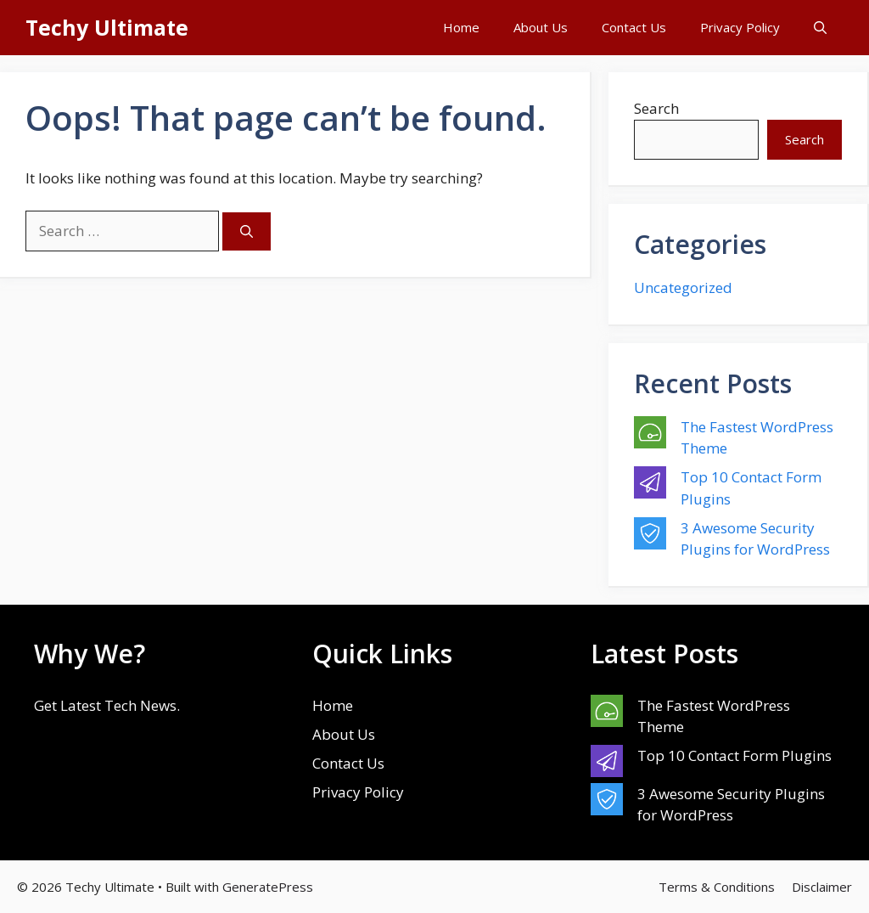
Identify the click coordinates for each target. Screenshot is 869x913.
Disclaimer (822, 886)
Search (656, 108)
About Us (540, 27)
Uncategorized (683, 287)
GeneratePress (267, 886)
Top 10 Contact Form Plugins (734, 755)
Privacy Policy (740, 27)
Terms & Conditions (717, 886)
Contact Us (634, 27)
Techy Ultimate (106, 27)
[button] (820, 27)
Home (461, 27)
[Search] (246, 231)
